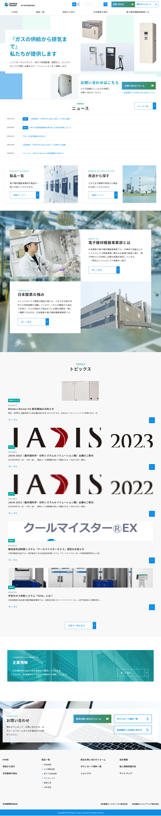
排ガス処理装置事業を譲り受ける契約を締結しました (47, 128)
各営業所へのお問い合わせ (129, 730)
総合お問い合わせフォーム (88, 719)
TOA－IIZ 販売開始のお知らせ (34, 136)
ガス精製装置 (49, 769)
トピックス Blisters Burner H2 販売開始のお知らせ (43, 153)
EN (78, 4)
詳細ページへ (19, 195)
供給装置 (47, 765)
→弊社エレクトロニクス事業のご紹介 (107, 260)
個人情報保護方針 (127, 766)
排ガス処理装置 (50, 774)
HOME (15, 11)
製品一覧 (40, 11)
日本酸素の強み (100, 11)
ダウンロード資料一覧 (127, 719)
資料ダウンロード (144, 4)
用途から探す (69, 11)
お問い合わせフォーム (134, 85)
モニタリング (49, 778)
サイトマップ (125, 773)
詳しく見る (97, 270)
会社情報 (123, 760)
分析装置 (47, 787)
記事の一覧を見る (76, 625)
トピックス (86, 773)
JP (74, 4)
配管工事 (47, 783)
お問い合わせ (118, 4)
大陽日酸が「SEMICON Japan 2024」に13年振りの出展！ (45, 145)
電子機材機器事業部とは (137, 11)
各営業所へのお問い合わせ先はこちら (139, 92)
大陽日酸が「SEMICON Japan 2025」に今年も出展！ (47, 118)
